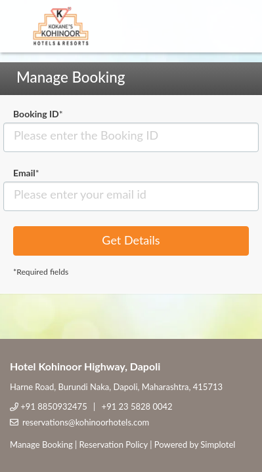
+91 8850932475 (53, 406)
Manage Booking (41, 444)
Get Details (131, 240)
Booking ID (38, 113)
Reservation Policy (113, 444)
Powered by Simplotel (194, 444)
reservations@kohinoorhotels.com (85, 422)
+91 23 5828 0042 (137, 406)
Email (26, 172)
